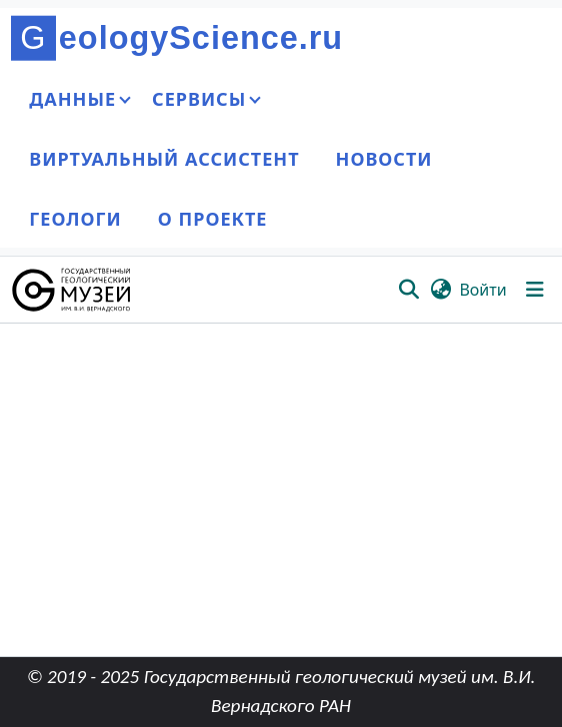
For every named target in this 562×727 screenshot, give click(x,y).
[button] (72, 290)
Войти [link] (482, 290)
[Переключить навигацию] (535, 290)
